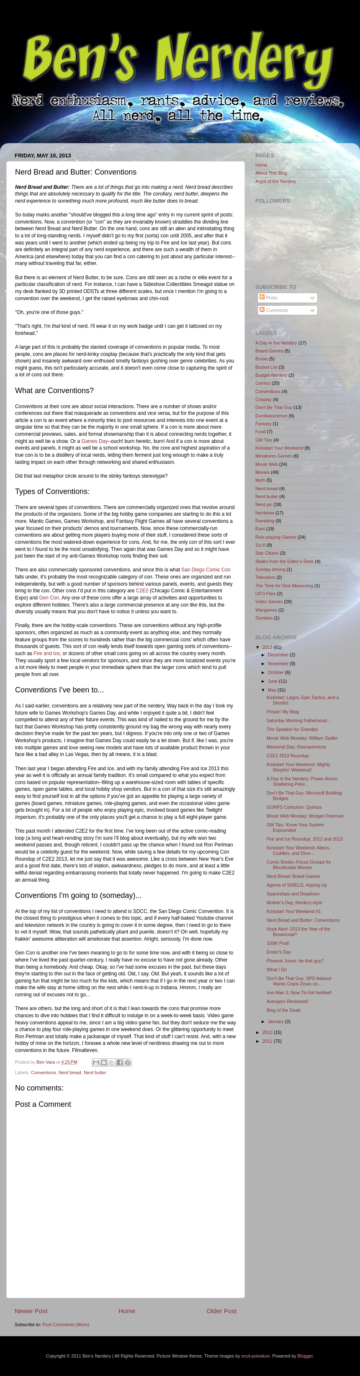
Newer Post (31, 1310)
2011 (268, 1041)
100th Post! (278, 943)
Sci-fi (260, 545)
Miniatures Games (273, 455)
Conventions (43, 1072)
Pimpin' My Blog (283, 711)
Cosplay (263, 399)
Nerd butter (95, 1072)
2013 (268, 647)
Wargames (266, 609)
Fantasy (263, 423)
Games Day (94, 441)
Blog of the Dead (283, 1010)
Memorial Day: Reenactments (296, 746)
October (276, 672)
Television (265, 577)
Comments (274, 310)
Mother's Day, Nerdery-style (294, 902)
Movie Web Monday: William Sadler (302, 738)
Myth (260, 480)
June (273, 681)
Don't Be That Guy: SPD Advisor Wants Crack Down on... (299, 981)
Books (261, 358)
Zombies (264, 617)
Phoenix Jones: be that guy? (295, 960)
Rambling (265, 520)
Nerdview (264, 512)
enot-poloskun (256, 1355)
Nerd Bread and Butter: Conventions (303, 920)
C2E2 (142, 591)
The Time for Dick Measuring (284, 585)
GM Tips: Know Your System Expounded (295, 827)
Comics (262, 383)
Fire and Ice (46, 653)
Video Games (269, 601)
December (279, 654)
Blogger (305, 1355)
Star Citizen (267, 553)
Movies (262, 472)
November (279, 663)
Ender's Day (279, 951)
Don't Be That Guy (273, 407)
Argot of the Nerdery (275, 181)
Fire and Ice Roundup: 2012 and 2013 (305, 838)
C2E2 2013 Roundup (288, 755)
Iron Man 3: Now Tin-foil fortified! (299, 992)
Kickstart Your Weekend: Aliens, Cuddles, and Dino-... (298, 850)
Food (260, 431)
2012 (268, 1032)
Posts (268, 297)
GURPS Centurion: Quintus (294, 807)
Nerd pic (263, 504)
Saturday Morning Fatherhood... (298, 720)
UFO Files (265, 593)
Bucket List (266, 367)
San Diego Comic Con (206, 570)
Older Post (222, 1310)
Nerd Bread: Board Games (293, 876)
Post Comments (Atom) (65, 1324)
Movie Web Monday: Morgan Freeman (305, 815)
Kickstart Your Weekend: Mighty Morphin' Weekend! (298, 767)
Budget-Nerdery (271, 375)
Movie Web (266, 464)
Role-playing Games (275, 537)
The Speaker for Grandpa (292, 729)
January (276, 1021)
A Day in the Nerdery (276, 342)
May (273, 689)
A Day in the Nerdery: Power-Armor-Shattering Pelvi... (303, 781)
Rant (260, 528)
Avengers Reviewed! (287, 1001)
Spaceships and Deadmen (293, 893)
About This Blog (271, 172)
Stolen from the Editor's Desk (284, 561)
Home (126, 1310)
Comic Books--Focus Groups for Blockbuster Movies (299, 864)
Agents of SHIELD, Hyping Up (297, 884)
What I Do (277, 969)
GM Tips (263, 439)
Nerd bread (70, 1072)
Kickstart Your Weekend (279, 447)
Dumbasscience (271, 415)
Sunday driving (270, 569)
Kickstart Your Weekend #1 (294, 911)
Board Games (269, 350)
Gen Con (49, 598)
